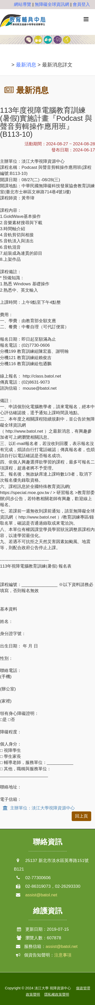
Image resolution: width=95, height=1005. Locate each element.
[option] (47, 43)
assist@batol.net (41, 895)
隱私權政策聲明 (56, 994)
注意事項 (62, 955)
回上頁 (81, 816)
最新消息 (26, 64)
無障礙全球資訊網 (52, 4)
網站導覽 (22, 4)
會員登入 (81, 4)
